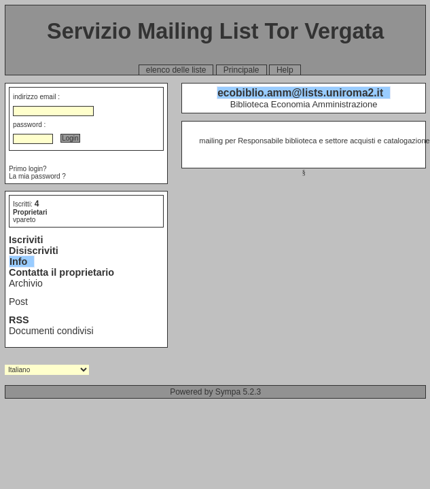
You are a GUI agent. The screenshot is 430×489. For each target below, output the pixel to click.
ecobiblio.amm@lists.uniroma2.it (300, 92)
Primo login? (28, 169)
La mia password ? (37, 176)
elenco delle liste (176, 70)
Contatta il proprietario (61, 272)
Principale (241, 70)
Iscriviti (26, 239)
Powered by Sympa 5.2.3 (215, 392)
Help (284, 70)
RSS (19, 319)
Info (18, 261)
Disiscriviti (33, 250)
